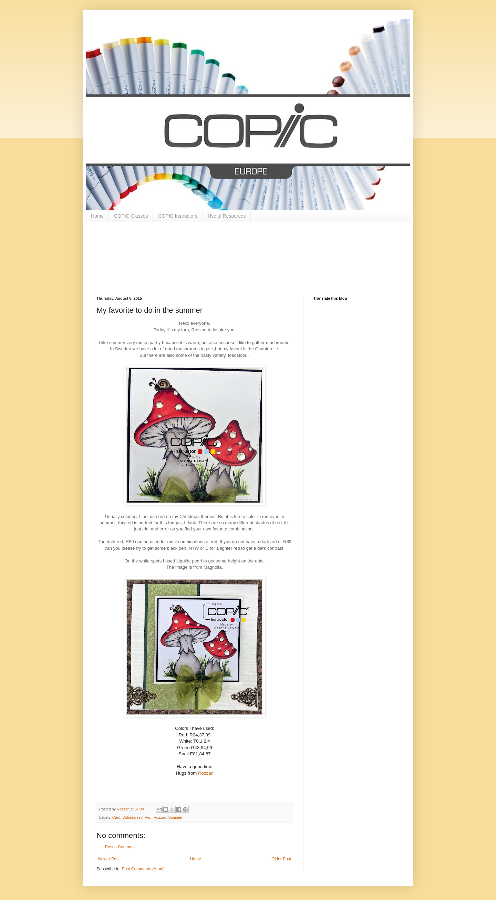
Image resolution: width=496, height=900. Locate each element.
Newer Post (109, 859)
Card (116, 817)
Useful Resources (227, 216)
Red (148, 817)
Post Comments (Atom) (143, 869)
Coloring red (132, 817)
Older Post (281, 859)
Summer (175, 817)
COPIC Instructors (177, 216)
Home (97, 216)
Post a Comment (120, 847)
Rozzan (206, 773)
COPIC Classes (131, 216)
